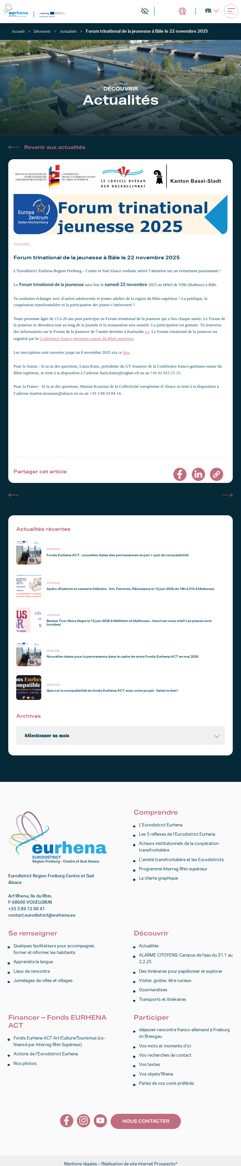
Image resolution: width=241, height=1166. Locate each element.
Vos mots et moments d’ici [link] (165, 1041)
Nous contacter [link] (145, 1115)
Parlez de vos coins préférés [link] (166, 1077)
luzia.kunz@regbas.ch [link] (118, 371)
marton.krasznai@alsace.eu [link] (53, 391)
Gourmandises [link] (153, 986)
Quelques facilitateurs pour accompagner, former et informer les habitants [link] (54, 947)
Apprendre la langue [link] (33, 960)
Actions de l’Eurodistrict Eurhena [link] (46, 1049)
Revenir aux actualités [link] (55, 147)
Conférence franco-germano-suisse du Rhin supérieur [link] (85, 338)
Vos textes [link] (149, 1059)
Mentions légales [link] (80, 1157)
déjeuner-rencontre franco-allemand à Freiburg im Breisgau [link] (184, 1029)
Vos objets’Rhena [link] (156, 1068)
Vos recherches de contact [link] (165, 1050)
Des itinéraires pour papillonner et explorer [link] (181, 968)
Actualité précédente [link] (13, 493)
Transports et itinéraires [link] (162, 996)
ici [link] (147, 331)
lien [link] (126, 351)
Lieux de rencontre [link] (32, 968)
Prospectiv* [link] (165, 1157)
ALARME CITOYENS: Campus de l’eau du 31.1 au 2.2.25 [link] (185, 956)
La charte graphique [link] (158, 875)
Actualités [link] (149, 944)
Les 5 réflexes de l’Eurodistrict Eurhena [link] (177, 832)
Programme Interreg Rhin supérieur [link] (173, 865)
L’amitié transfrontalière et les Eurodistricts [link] (181, 857)
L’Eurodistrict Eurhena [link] (161, 823)
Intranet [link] (182, 11)
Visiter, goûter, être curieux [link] (165, 977)
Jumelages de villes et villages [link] (43, 977)
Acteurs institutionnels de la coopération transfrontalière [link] (179, 844)
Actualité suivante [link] (227, 493)
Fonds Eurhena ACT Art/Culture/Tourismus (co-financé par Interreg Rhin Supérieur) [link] (59, 1037)
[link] (16, 10)
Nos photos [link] (25, 1058)
